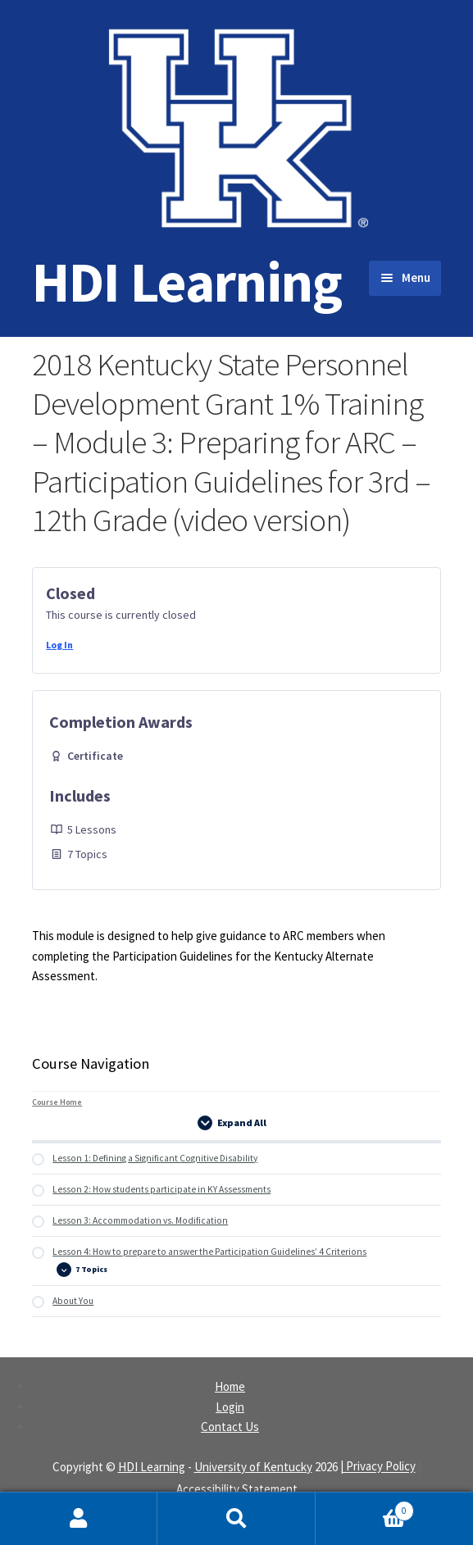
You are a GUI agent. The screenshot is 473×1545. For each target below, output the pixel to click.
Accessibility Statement (237, 1489)
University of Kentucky (253, 1467)
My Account (78, 1519)
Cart (365, 1507)
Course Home (57, 1102)
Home (230, 1386)
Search (236, 1519)
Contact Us (230, 1426)
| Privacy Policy (378, 1467)
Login (230, 1407)
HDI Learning (187, 281)
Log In (59, 644)
